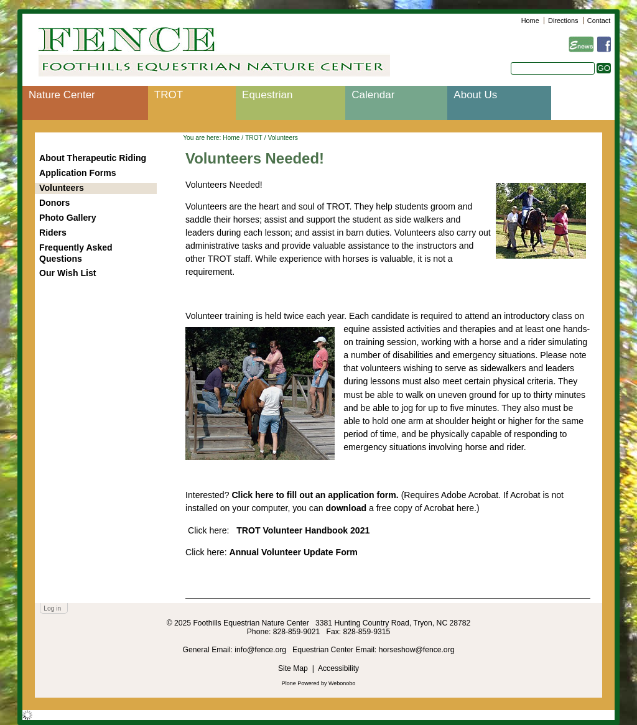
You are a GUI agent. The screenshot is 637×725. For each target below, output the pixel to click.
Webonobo (341, 683)
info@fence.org (261, 649)
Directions (563, 20)
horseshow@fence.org (417, 649)
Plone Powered (301, 683)
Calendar (372, 95)
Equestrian (267, 95)
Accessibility (338, 668)
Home (530, 20)
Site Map (293, 668)
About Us (475, 95)
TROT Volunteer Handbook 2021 (303, 530)
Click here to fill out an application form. (314, 495)
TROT (168, 95)
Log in (52, 608)
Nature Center (62, 95)
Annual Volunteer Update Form (294, 552)
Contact (598, 20)
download (345, 508)
